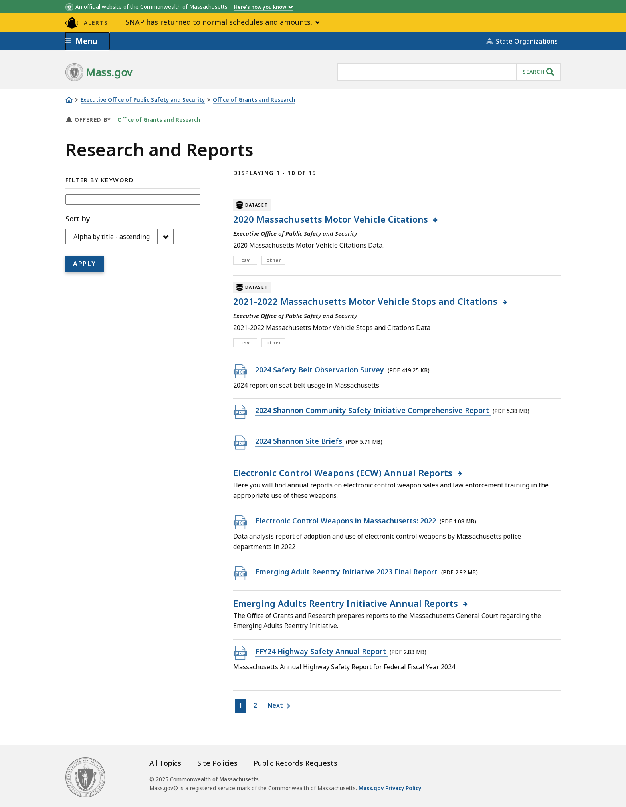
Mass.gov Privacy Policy (390, 788)
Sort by (77, 218)
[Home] (69, 100)
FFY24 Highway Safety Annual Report (321, 651)
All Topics (165, 763)
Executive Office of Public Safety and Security (143, 100)
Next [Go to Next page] (276, 705)
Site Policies (217, 763)
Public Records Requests (295, 763)
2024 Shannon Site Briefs (299, 441)
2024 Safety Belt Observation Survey (320, 369)
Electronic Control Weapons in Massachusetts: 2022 (346, 520)
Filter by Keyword (99, 180)
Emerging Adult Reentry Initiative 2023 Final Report (347, 571)
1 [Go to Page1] (242, 706)
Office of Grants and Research (254, 100)
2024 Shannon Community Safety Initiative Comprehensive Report (373, 410)
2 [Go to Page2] (257, 706)
